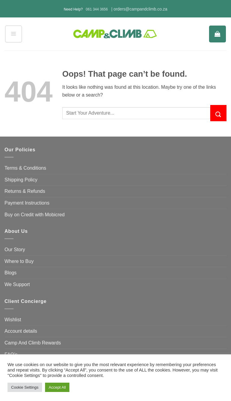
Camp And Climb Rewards (33, 342)
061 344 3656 (97, 9)
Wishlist (13, 319)
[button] (13, 34)
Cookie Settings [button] (24, 387)
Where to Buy (19, 261)
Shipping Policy (21, 179)
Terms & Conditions (25, 168)
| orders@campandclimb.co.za (139, 9)
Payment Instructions (27, 202)
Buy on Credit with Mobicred (35, 214)
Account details (21, 331)
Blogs (11, 272)
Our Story (15, 249)
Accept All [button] (57, 387)
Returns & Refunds (25, 191)
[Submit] (218, 113)
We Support (17, 284)
